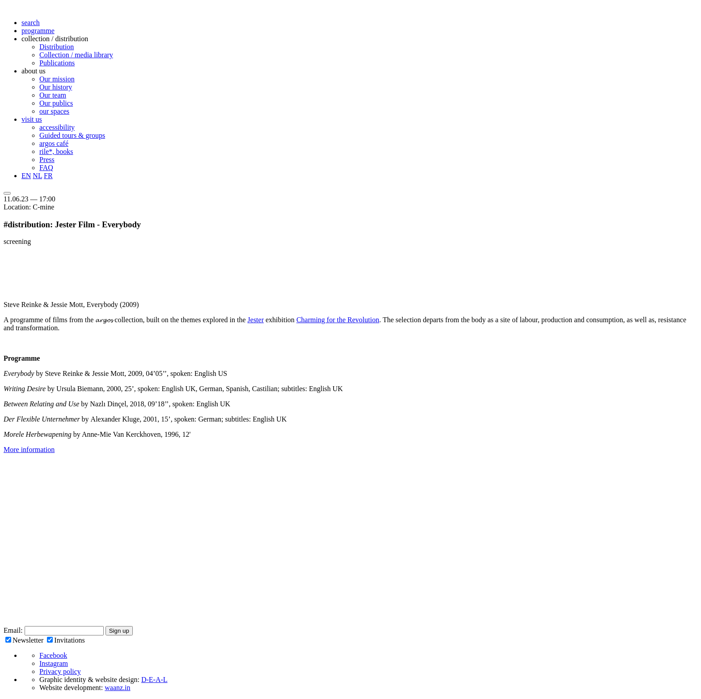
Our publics (56, 103)
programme (38, 30)
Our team (52, 95)
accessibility (57, 127)
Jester (256, 320)
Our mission (57, 79)
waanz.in (117, 687)
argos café (53, 143)
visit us (31, 119)
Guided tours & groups (72, 135)
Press (47, 159)
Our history (55, 87)
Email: (14, 630)
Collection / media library (76, 55)
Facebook (53, 655)
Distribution (56, 47)
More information (29, 449)
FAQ (46, 167)
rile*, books (56, 151)
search (30, 22)
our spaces (54, 111)
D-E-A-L (154, 679)
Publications (57, 63)
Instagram (53, 663)
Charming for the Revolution (337, 320)
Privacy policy (60, 671)
